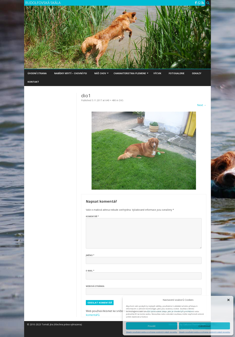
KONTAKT (33, 81)
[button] (228, 300)
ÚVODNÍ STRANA (37, 73)
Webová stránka (95, 286)
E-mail (90, 270)
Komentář (92, 216)
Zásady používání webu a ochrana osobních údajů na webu (151, 332)
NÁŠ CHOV (100, 73)
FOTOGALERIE (176, 73)
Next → (201, 105)
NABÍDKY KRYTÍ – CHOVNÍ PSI (70, 73)
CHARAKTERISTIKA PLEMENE (130, 73)
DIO (121, 100)
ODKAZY (196, 73)
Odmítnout (204, 326)
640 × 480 (110, 100)
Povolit (152, 326)
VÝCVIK (157, 73)
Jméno (90, 255)
